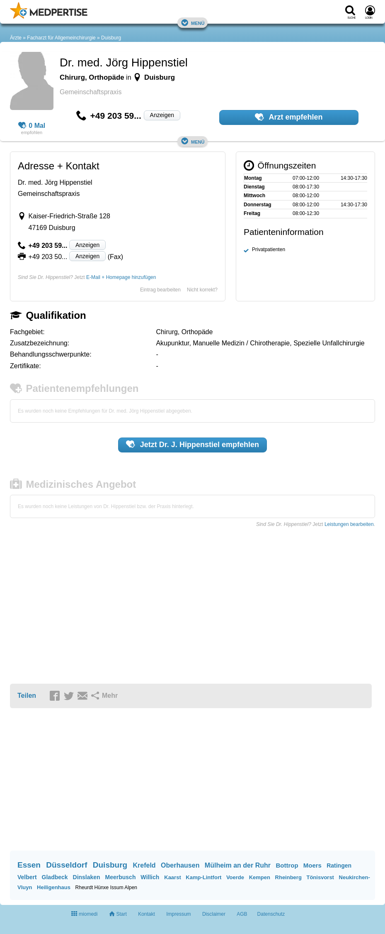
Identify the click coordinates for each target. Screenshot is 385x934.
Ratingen (339, 865)
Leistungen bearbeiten (349, 524)
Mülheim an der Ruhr (238, 865)
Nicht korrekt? (202, 290)
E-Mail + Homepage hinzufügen (121, 277)
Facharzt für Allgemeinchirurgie (61, 38)
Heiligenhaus (53, 887)
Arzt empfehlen (288, 117)
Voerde (235, 877)
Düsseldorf (66, 865)
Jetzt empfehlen (192, 444)
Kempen (259, 877)
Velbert (27, 877)
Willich (149, 877)
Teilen (26, 695)
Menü (193, 23)
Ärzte (16, 38)
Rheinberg (288, 877)
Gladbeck (55, 877)
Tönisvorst (320, 877)
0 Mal (32, 126)
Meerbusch (120, 877)
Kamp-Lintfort (203, 877)
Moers (312, 865)
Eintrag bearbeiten (160, 290)
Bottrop (287, 865)
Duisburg (111, 38)
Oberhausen (180, 865)
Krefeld (144, 865)
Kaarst (172, 877)
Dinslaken (86, 877)
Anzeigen (162, 115)
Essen (29, 865)
